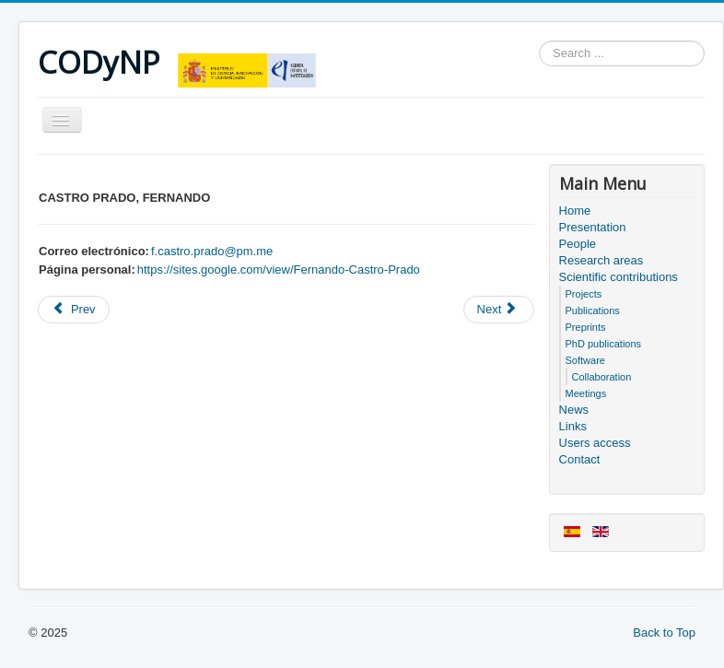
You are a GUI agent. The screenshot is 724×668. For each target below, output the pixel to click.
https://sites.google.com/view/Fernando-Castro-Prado (278, 269)
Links (573, 426)
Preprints (586, 327)
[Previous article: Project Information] (74, 309)
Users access (595, 443)
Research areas (601, 260)
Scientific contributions (618, 277)
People (577, 244)
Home (575, 210)
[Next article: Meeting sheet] (499, 309)
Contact (580, 459)
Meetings (586, 393)
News (574, 409)
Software (585, 360)
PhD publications (604, 343)
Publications (593, 310)
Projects (584, 293)
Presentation (592, 227)
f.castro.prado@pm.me (212, 251)
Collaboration (602, 376)
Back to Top (664, 632)
